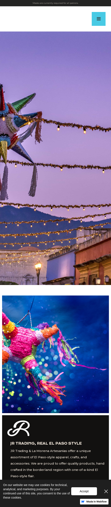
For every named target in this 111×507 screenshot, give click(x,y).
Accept (84, 491)
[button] (99, 19)
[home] (7, 19)
